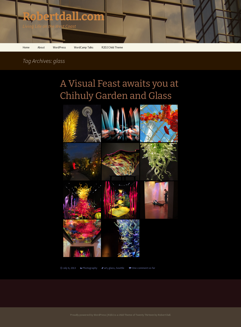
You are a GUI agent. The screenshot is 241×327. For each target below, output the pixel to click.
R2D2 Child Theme (112, 47)
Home (26, 47)
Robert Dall (164, 314)
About (41, 47)
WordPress (59, 47)
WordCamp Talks (83, 47)
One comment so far (143, 268)
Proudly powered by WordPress (88, 314)
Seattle (120, 268)
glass (112, 268)
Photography (90, 268)
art (105, 268)
